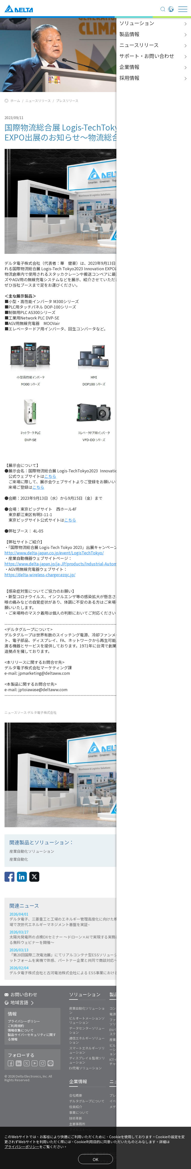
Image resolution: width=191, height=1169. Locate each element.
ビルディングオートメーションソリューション (125, 1049)
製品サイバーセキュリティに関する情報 (32, 1037)
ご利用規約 (16, 1026)
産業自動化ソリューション (87, 1010)
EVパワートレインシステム (124, 1031)
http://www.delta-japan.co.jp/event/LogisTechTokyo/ (54, 552)
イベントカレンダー (124, 1101)
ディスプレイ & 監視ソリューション (87, 1060)
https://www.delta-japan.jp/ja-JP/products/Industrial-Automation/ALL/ (70, 563)
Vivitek (153, 1019)
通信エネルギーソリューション (87, 1040)
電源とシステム (120, 1014)
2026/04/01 (95, 951)
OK (95, 1159)
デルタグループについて (86, 1101)
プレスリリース (67, 100)
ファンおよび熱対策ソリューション (124, 1021)
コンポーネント (120, 1008)
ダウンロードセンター (166, 1100)
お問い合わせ (20, 994)
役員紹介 (75, 1106)
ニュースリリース (38, 100)
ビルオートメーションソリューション (87, 1020)
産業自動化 (117, 1039)
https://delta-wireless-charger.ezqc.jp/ (39, 574)
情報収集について (21, 1030)
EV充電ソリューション (85, 1068)
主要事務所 (77, 1124)
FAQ (153, 1106)
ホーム (15, 100)
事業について (79, 1112)
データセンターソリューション (87, 1030)
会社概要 (75, 1095)
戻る (168, 882)
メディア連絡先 (120, 1106)
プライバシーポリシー (24, 1021)
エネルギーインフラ (162, 1008)
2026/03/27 (95, 969)
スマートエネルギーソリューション (87, 1050)
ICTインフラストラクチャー (124, 1061)
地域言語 (19, 1002)
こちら (50, 476)
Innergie (154, 1014)
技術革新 (75, 1118)
